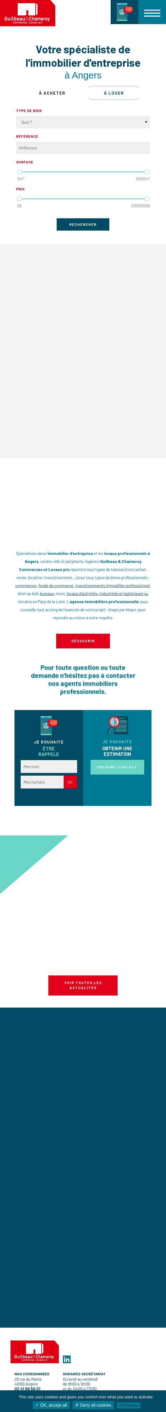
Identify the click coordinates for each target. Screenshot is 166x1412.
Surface (24, 162)
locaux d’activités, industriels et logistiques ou (107, 593)
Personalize (129, 1405)
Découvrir (83, 641)
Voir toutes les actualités (83, 985)
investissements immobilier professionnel (112, 585)
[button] (152, 12)
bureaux (47, 593)
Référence (27, 136)
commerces (26, 585)
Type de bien (29, 110)
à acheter (52, 93)
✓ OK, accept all (51, 1405)
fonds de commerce (55, 585)
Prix (20, 189)
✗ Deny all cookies (93, 1405)
